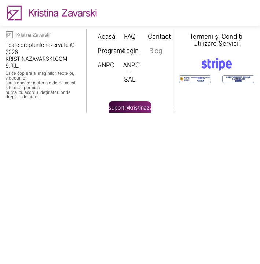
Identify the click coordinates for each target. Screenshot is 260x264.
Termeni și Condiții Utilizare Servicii (217, 40)
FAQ (130, 36)
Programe (112, 51)
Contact (159, 36)
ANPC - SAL (131, 72)
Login (131, 51)
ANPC (106, 65)
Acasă (106, 36)
